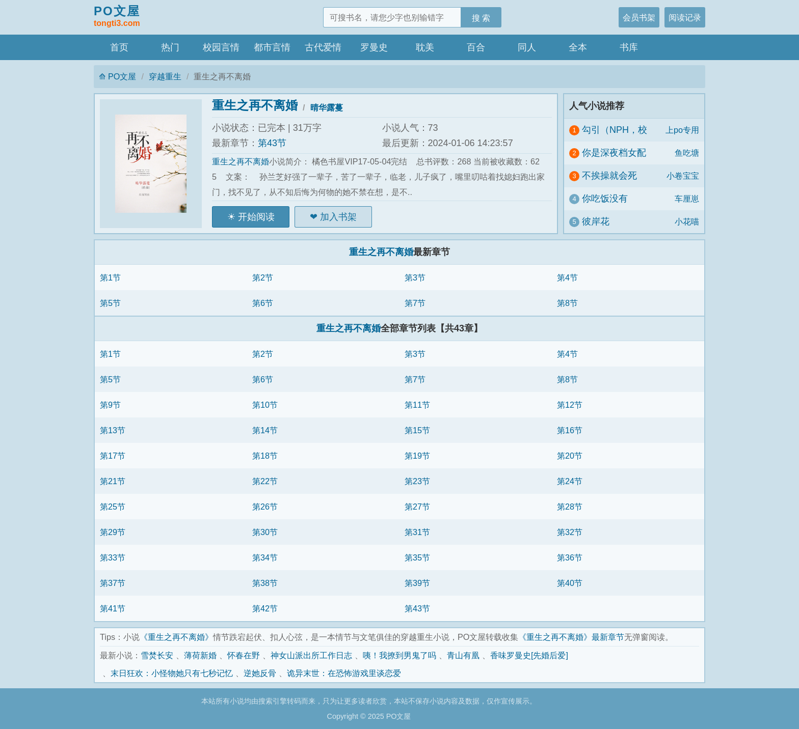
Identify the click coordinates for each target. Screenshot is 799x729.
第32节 (569, 532)
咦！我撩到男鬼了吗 (399, 655)
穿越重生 (165, 76)
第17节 (112, 455)
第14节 (265, 430)
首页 (119, 47)
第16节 (569, 430)
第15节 (417, 430)
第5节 (110, 302)
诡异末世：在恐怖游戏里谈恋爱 (344, 673)
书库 (629, 47)
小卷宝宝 (683, 175)
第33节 (112, 557)
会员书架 (639, 17)
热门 (170, 47)
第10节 (265, 404)
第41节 (112, 608)
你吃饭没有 (605, 198)
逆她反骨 (260, 673)
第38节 (265, 582)
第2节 (262, 277)
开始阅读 (256, 217)
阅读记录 (685, 17)
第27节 (417, 506)
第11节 (417, 404)
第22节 (265, 481)
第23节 (417, 481)
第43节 (272, 143)
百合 (476, 47)
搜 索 (481, 17)
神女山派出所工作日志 (311, 655)
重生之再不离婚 (255, 105)
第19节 (417, 455)
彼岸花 (595, 221)
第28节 (569, 506)
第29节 (112, 532)
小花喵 (687, 221)
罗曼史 (374, 47)
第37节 (112, 582)
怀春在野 (243, 655)
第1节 (110, 277)
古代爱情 (323, 47)
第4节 (567, 277)
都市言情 (272, 47)
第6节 (262, 302)
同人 (527, 47)
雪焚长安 (157, 655)
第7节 (415, 302)
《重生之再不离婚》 (176, 636)
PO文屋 (117, 17)
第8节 (567, 302)
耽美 (425, 47)
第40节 (569, 582)
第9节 (110, 404)
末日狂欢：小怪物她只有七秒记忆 (172, 673)
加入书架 (338, 217)
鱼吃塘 (687, 152)
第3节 (415, 277)
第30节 (265, 532)
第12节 (569, 404)
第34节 (265, 557)
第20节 (569, 455)
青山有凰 (463, 655)
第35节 (417, 557)
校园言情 (221, 47)
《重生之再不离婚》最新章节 (571, 636)
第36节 (569, 557)
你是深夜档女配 (614, 153)
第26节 (265, 506)
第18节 (265, 455)
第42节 (265, 608)
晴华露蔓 (326, 107)
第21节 (112, 481)
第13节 (112, 430)
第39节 (417, 582)
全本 (578, 47)
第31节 (417, 532)
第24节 (569, 481)
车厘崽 (687, 198)
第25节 (112, 506)
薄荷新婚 (200, 655)
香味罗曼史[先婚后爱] (529, 655)
